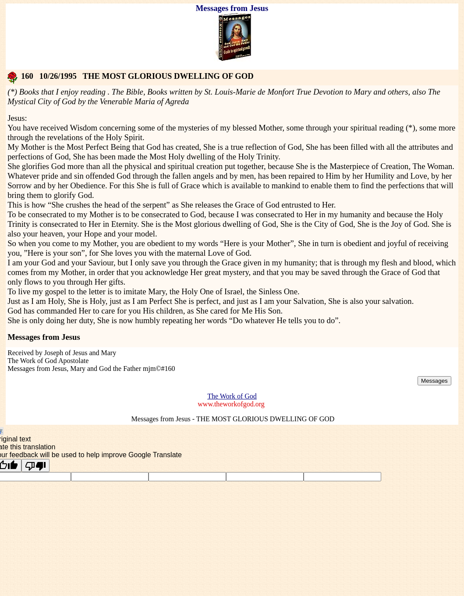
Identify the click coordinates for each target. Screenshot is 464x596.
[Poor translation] (35, 465)
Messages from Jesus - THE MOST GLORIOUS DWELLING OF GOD (233, 419)
